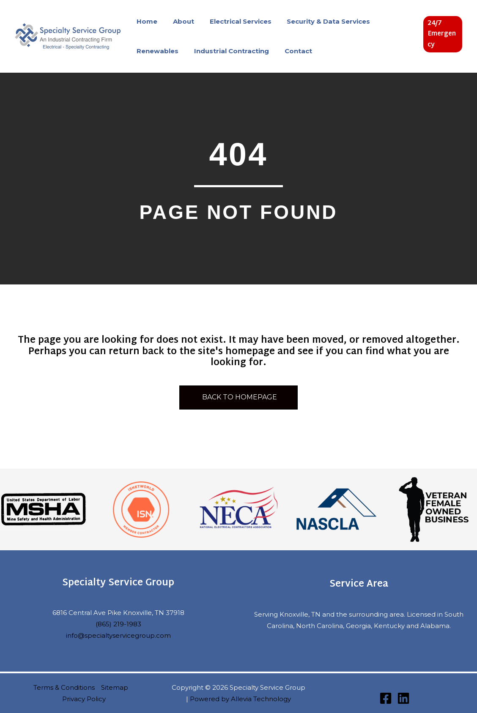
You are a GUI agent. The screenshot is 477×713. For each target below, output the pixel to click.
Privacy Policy (84, 699)
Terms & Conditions (64, 687)
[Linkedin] (403, 698)
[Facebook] (385, 698)
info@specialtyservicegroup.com (118, 635)
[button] (442, 34)
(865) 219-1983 (118, 624)
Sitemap (114, 687)
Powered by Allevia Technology (240, 699)
